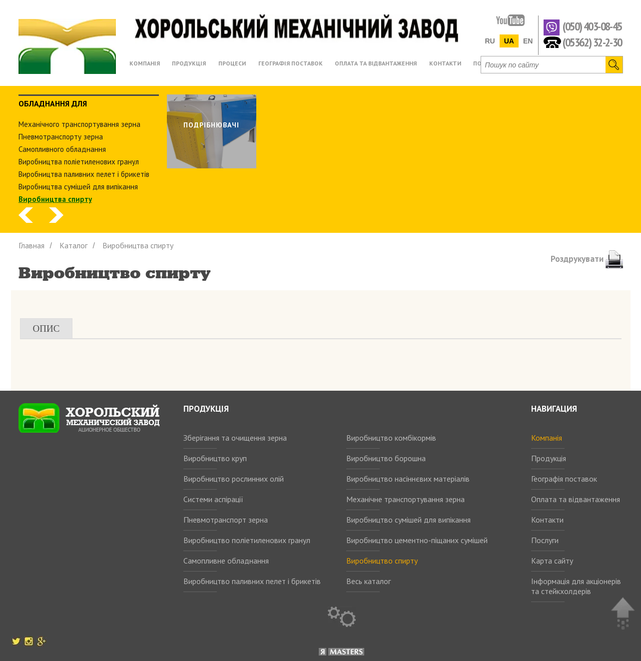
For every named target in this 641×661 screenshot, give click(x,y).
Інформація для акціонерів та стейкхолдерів (576, 586)
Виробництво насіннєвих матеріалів (408, 479)
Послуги (545, 540)
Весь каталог (368, 581)
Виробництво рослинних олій (233, 479)
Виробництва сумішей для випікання (78, 186)
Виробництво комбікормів (391, 438)
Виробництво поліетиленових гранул (246, 540)
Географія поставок (564, 479)
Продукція (548, 458)
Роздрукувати (587, 258)
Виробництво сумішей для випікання (408, 520)
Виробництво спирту (382, 561)
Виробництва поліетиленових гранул (78, 161)
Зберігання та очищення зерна (235, 438)
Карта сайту (552, 561)
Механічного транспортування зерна (79, 124)
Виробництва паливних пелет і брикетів (83, 174)
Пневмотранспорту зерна (60, 136)
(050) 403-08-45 (592, 26)
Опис (46, 328)
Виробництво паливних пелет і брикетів (252, 581)
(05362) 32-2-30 (592, 41)
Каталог (73, 245)
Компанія (546, 438)
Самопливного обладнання (62, 149)
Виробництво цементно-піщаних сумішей (417, 540)
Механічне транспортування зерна (405, 499)
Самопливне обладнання (226, 561)
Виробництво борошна (386, 458)
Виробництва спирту (55, 199)
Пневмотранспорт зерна (225, 520)
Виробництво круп (215, 458)
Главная (31, 245)
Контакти (547, 520)
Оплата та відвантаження (575, 499)
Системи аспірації (213, 499)
